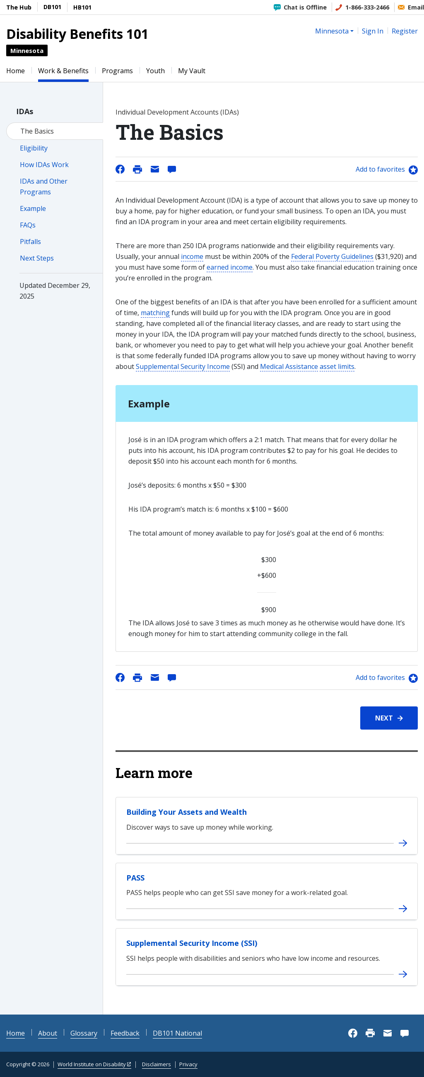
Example (33, 208)
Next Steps (37, 258)
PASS (135, 878)
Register (405, 31)
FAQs (28, 225)
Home (15, 70)
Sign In (372, 31)
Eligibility (34, 148)
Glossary (83, 1033)
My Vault (191, 70)
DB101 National (177, 1033)
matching (155, 312)
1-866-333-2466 (367, 7)
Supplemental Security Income (183, 366)
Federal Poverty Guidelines (332, 256)
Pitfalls (30, 241)
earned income (230, 267)
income (192, 256)
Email (416, 7)
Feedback (125, 1033)
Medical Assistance (289, 366)
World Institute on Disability (92, 1064)
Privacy (188, 1064)
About (47, 1033)
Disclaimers (156, 1064)
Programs (117, 70)
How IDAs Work (44, 164)
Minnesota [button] (332, 31)
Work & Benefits (63, 70)
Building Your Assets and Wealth (186, 812)
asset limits (337, 366)
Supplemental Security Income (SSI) (191, 943)
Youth (155, 70)
